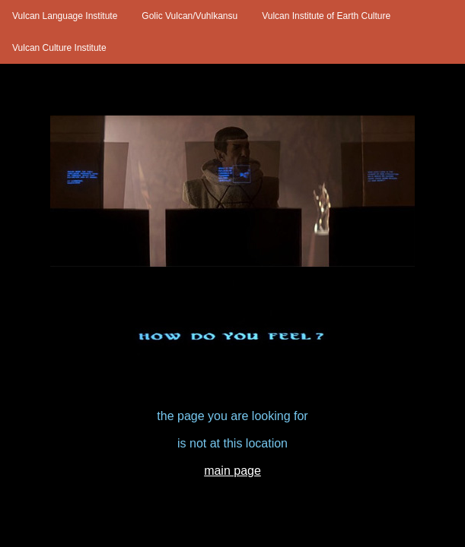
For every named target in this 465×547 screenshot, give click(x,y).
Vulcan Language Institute (64, 16)
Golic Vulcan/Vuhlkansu (189, 16)
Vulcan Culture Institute (59, 48)
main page (232, 470)
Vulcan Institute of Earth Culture (326, 16)
